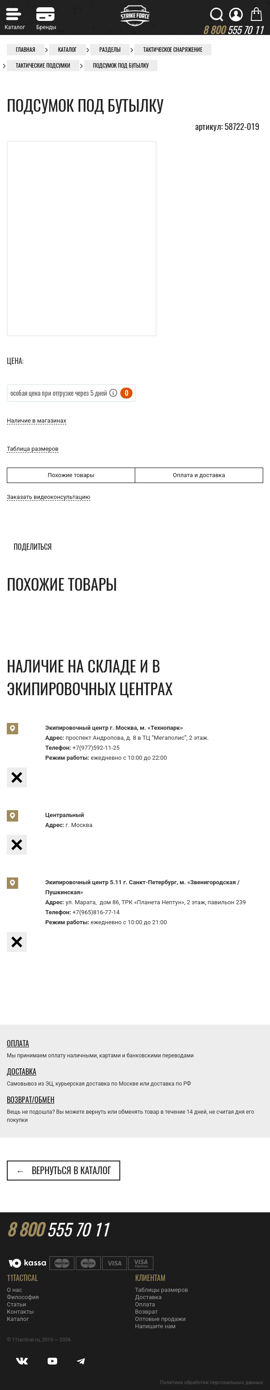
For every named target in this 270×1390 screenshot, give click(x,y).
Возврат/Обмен (30, 1100)
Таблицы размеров (161, 1289)
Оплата (18, 1043)
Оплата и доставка (199, 475)
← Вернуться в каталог (63, 1170)
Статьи (16, 1304)
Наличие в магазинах (36, 420)
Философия (23, 1297)
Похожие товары (71, 475)
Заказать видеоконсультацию (48, 496)
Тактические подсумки (43, 65)
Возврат (146, 1311)
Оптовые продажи (160, 1318)
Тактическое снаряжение (172, 49)
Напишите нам (155, 1326)
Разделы (110, 49)
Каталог (67, 49)
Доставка (21, 1071)
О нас (14, 1289)
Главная (25, 49)
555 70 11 (57, 1229)
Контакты (20, 1311)
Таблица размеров (33, 448)
